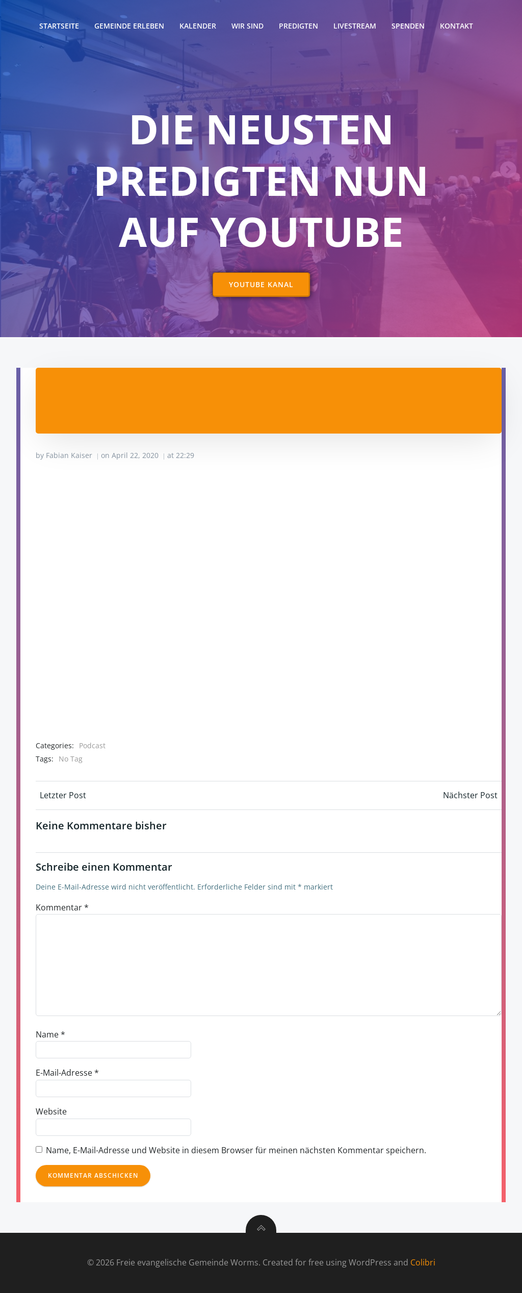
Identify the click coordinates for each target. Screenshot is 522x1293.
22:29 (185, 455)
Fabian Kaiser (69, 455)
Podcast (92, 746)
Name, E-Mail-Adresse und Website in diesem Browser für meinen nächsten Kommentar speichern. (236, 1150)
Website (51, 1112)
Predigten (298, 26)
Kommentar (62, 907)
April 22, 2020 (135, 455)
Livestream (354, 26)
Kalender (197, 26)
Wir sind (247, 26)
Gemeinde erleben (129, 26)
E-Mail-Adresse (67, 1073)
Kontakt (456, 26)
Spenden (408, 26)
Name (50, 1034)
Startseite (59, 26)
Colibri (422, 1263)
